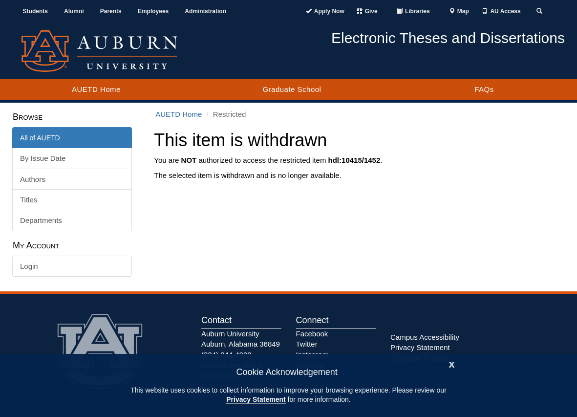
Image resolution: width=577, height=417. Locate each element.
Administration (205, 11)
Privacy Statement (255, 399)
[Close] (452, 363)
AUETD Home (96, 89)
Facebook (312, 333)
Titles (28, 200)
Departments (41, 220)
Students (35, 11)
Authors (32, 179)
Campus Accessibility (424, 337)
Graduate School (291, 89)
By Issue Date (42, 158)
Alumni (74, 11)
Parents (111, 11)
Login (29, 266)
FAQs (484, 89)
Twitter (307, 344)
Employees (153, 11)
